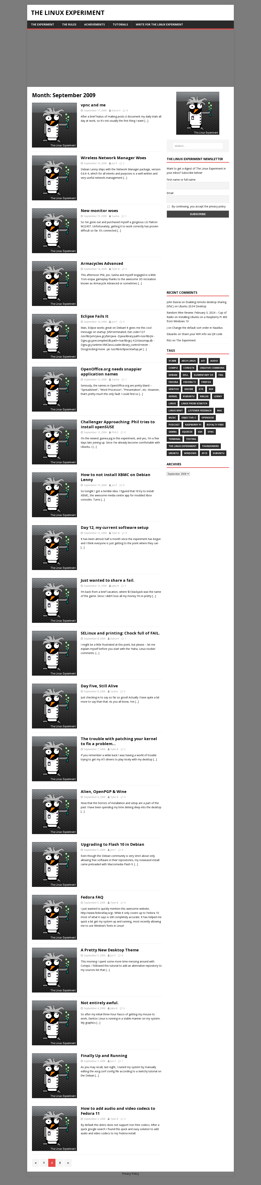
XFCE (204, 453)
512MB (172, 360)
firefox (206, 382)
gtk (201, 389)
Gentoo (174, 389)
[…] (146, 120)
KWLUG (204, 396)
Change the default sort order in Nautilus (197, 327)
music (172, 417)
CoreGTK (188, 367)
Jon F (114, 163)
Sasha (115, 216)
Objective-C (188, 417)
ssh (200, 431)
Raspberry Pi (193, 424)
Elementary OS (203, 375)
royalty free (215, 424)
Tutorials (120, 24)
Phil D (115, 432)
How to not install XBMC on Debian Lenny (115, 477)
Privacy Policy (130, 1173)
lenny (218, 396)
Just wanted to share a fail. (107, 580)
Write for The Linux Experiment (159, 24)
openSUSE (207, 417)
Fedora (173, 382)
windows (190, 453)
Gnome (188, 389)
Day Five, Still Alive (99, 685)
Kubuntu (189, 396)
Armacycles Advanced (102, 263)
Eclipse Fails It (94, 316)
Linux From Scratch (194, 403)
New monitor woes (99, 210)
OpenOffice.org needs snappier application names (111, 371)
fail (221, 375)
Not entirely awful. (99, 1002)
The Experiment (42, 24)
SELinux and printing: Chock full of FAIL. (120, 633)
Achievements (94, 24)
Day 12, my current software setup (114, 527)
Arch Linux (189, 360)
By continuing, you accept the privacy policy (196, 206)
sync (211, 431)
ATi (203, 360)
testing (191, 439)
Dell (185, 375)
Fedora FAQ (92, 897)
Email (170, 193)
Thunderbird (210, 446)
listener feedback (200, 410)
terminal (175, 439)
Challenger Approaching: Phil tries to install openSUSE (118, 424)
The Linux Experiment (183, 446)
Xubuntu (218, 453)
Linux (172, 403)
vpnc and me (93, 105)
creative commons (212, 367)
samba (173, 431)
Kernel (173, 396)
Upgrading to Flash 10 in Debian (112, 844)
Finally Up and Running (104, 1055)
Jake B (115, 585)
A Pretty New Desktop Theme (110, 950)
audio (214, 360)
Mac (219, 410)
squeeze (187, 431)
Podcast (174, 424)
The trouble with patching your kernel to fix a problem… (119, 741)
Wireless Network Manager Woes (113, 157)
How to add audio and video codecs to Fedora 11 (118, 1111)
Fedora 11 (189, 382)
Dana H (116, 110)
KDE (211, 389)
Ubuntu (174, 453)
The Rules (69, 24)
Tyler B (116, 269)
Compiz (173, 367)
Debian (173, 375)
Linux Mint (176, 410)
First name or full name (181, 179)
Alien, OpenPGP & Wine (103, 791)
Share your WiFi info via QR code (202, 334)
